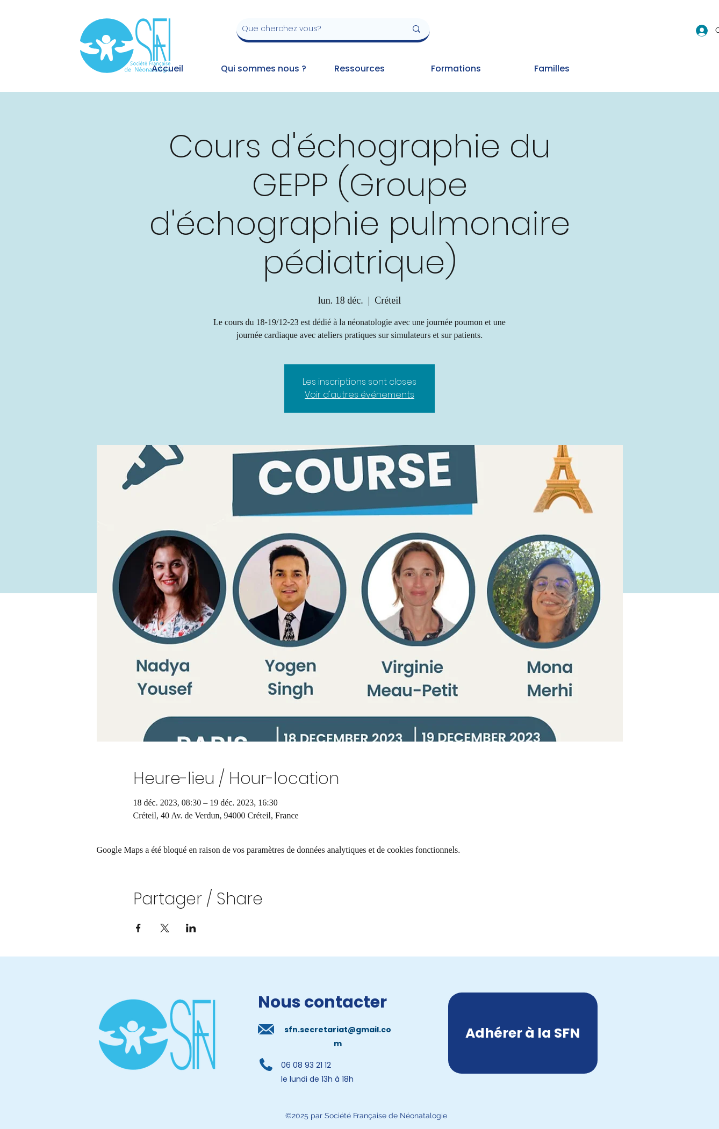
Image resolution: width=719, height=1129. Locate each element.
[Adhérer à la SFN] (523, 1033)
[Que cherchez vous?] (316, 29)
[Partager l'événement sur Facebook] (138, 928)
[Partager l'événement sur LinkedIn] (191, 928)
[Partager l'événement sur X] (165, 928)
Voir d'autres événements (359, 395)
